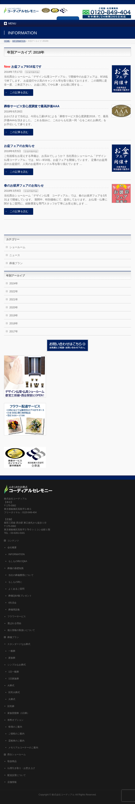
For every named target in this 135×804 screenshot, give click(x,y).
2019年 (13, 315)
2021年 (13, 299)
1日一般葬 (13, 671)
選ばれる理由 (14, 623)
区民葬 (10, 706)
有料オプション (15, 720)
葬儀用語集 (14, 609)
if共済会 (12, 602)
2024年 (13, 283)
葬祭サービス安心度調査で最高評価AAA (31, 106)
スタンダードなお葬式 (18, 644)
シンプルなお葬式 (16, 664)
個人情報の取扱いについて (21, 630)
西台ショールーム (16, 754)
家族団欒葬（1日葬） (18, 713)
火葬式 (10, 685)
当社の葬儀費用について (21, 575)
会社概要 (12, 547)
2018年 (13, 323)
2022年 (13, 291)
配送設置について (16, 775)
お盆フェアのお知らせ (19, 145)
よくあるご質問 (16, 589)
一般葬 (11, 651)
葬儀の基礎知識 (15, 568)
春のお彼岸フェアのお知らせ (24, 185)
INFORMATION (16, 554)
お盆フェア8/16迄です (26, 66)
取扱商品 (12, 761)
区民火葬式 (14, 692)
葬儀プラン (16, 263)
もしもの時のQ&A (17, 561)
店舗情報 (12, 782)
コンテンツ (13, 540)
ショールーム (32, 72)
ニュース (14, 255)
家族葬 (11, 658)
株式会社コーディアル (63, 794)
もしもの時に (15, 582)
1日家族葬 (13, 678)
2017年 (13, 331)
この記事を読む (19, 92)
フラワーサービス (16, 616)
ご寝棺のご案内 (16, 733)
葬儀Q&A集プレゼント (20, 595)
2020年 (13, 307)
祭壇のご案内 (15, 726)
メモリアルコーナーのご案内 (23, 747)
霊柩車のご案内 (16, 740)
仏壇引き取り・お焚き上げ (21, 768)
